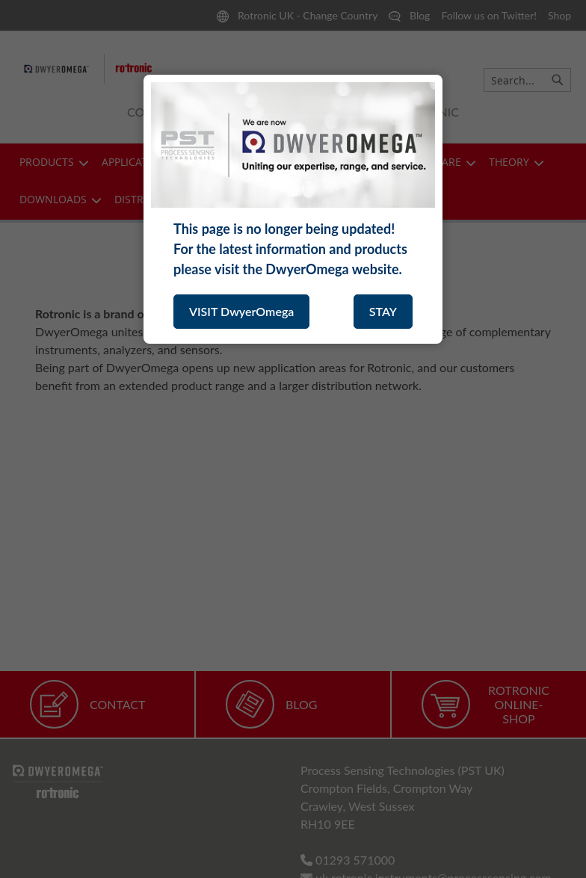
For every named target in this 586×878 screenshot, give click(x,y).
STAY (383, 311)
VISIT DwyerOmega (241, 311)
